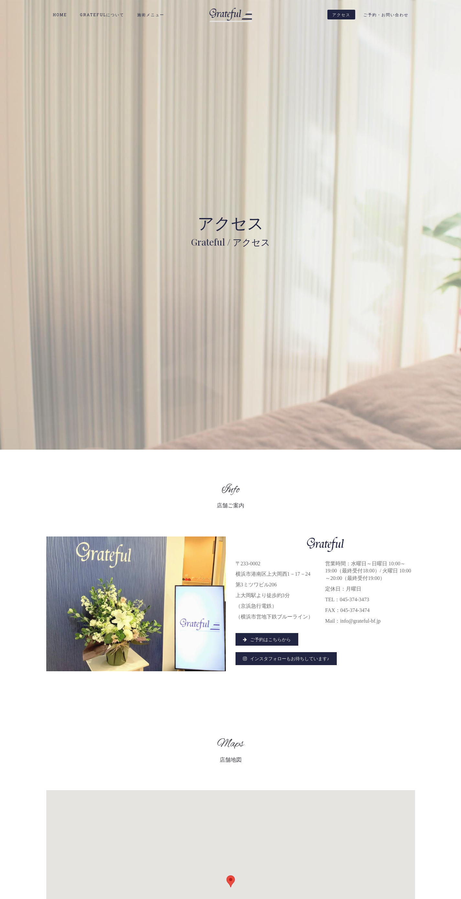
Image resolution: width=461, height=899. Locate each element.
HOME (60, 14)
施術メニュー (150, 14)
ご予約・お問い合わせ (386, 14)
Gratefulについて (102, 14)
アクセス (341, 14)
